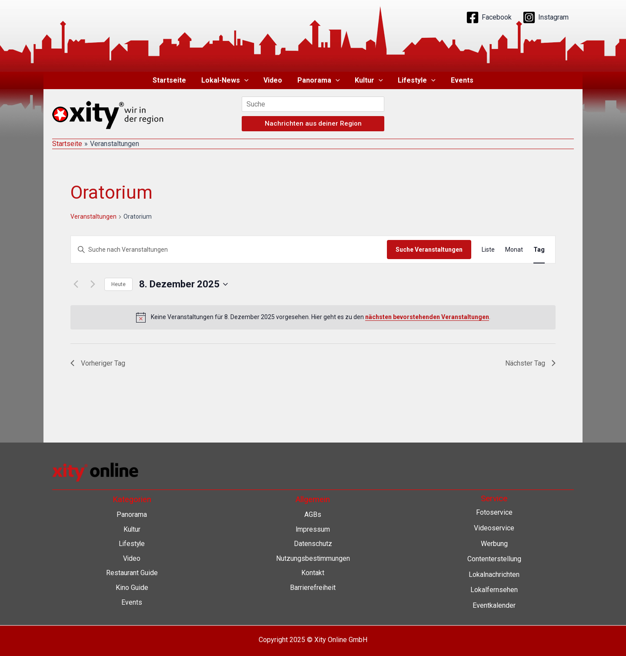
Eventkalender (494, 605)
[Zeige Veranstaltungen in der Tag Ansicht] (539, 249)
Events (458, 80)
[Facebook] (489, 17)
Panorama (318, 80)
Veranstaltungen (93, 216)
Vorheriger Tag (97, 363)
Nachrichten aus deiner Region (313, 123)
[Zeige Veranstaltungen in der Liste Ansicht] (488, 249)
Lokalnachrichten (494, 574)
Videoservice (494, 528)
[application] (246, 80)
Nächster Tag (530, 363)
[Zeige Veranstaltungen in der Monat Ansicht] (514, 249)
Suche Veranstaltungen (429, 249)
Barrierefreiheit (313, 587)
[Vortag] (75, 284)
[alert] (313, 317)
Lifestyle (414, 80)
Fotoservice (494, 512)
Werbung (494, 543)
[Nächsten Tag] (92, 284)
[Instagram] (546, 17)
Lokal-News (227, 80)
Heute (118, 284)
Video (274, 80)
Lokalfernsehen (494, 590)
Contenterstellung (494, 559)
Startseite (173, 80)
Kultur (368, 80)
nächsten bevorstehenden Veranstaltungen (427, 316)
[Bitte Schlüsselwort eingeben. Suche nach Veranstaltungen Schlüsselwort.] (229, 249)
